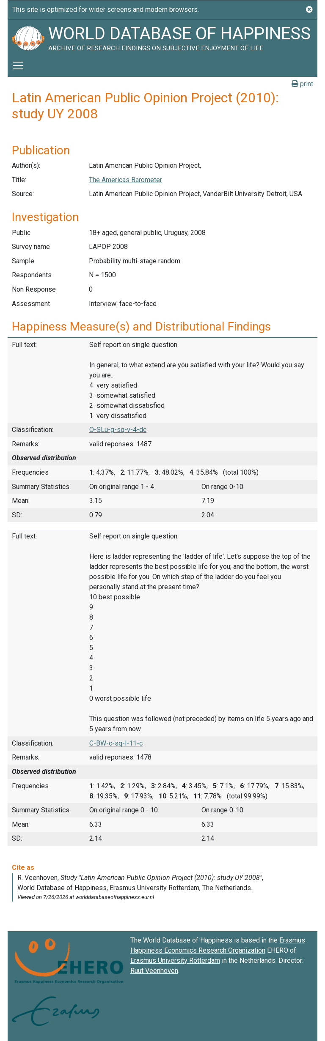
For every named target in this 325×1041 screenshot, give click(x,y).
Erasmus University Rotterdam (175, 960)
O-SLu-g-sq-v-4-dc (117, 430)
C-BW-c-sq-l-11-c (116, 743)
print (302, 84)
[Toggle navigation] (18, 65)
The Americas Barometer (125, 180)
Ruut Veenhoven (154, 971)
